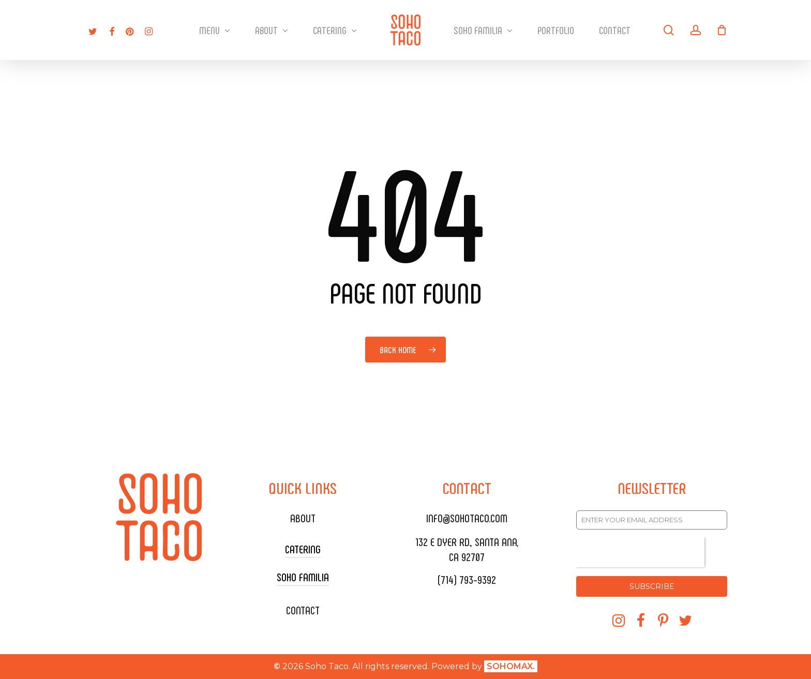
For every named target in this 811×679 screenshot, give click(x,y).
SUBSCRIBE (651, 586)
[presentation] (640, 552)
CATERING (303, 548)
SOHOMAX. (511, 666)
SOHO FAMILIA (303, 576)
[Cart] (722, 30)
